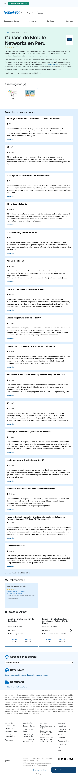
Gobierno (33, 21)
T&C (60, 751)
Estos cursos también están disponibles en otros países (26, 675)
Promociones (11, 732)
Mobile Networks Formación (19, 32)
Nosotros (69, 21)
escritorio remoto (51, 64)
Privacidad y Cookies (39, 770)
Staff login (39, 774)
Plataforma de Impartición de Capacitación (47, 739)
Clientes (61, 738)
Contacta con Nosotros (18, 3)
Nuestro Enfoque (30, 726)
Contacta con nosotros (64, 770)
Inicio (7, 32)
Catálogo (9, 728)
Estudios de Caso (28, 730)
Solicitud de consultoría (28, 735)
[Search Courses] (55, 13)
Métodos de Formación (10, 736)
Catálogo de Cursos (11, 21)
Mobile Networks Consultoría (16, 687)
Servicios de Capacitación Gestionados (46, 733)
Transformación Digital (47, 727)
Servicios (50, 21)
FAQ (59, 747)
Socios (61, 734)
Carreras (62, 744)
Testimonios (63, 741)
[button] (70, 630)
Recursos (9, 740)
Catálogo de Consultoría (28, 740)
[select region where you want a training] (39, 662)
